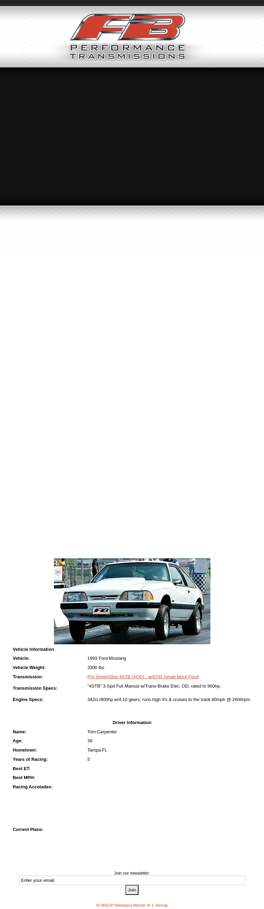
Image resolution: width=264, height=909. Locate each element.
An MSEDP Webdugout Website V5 (123, 905)
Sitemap (161, 905)
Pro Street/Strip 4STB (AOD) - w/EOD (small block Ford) (143, 676)
